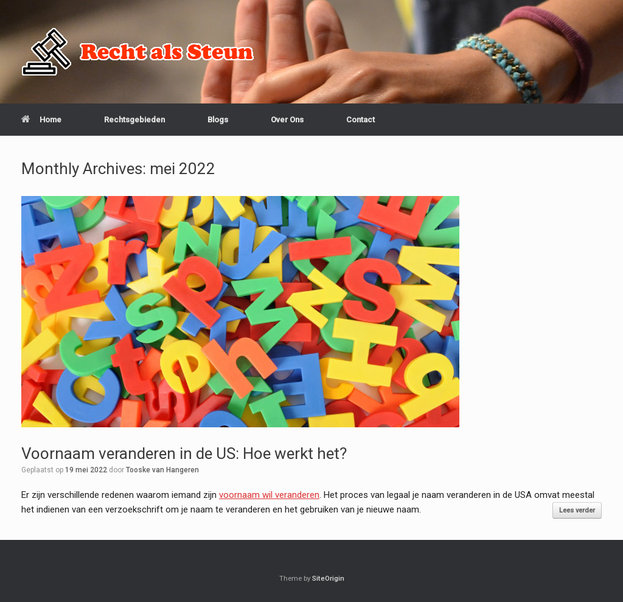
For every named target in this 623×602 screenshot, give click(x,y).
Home (41, 119)
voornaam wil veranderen (269, 494)
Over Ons (287, 119)
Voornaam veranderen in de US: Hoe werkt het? (184, 453)
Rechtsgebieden (134, 119)
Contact (360, 119)
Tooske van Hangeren (162, 470)
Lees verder (577, 510)
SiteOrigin (328, 578)
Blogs (217, 119)
